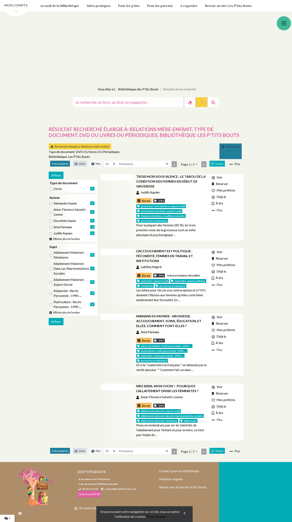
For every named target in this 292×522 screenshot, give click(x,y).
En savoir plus (156, 516)
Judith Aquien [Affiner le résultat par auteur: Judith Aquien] (63, 233)
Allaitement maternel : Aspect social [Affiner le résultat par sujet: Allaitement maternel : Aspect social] (69, 282)
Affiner (56, 175)
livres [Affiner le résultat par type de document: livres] (58, 188)
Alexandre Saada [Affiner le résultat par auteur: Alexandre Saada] (65, 203)
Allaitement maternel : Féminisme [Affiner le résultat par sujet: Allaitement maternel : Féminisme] (69, 254)
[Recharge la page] (110, 164)
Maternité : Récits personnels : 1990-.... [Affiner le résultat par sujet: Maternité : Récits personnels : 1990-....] (68, 293)
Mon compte (16, 5)
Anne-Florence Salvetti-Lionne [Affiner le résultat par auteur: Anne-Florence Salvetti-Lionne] (70, 212)
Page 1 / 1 (188, 164)
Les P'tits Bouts (91, 472)
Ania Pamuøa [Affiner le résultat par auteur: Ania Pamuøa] (63, 227)
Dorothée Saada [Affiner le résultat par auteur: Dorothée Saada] (65, 220)
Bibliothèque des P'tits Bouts (138, 89)
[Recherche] (128, 102)
